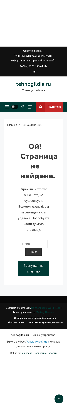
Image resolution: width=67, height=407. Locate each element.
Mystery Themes (45, 312)
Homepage (26, 352)
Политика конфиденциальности (33, 55)
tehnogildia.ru (33, 84)
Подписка (48, 107)
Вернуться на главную (33, 268)
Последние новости (45, 352)
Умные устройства (38, 341)
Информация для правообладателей (32, 60)
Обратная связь (32, 50)
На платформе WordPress (46, 308)
